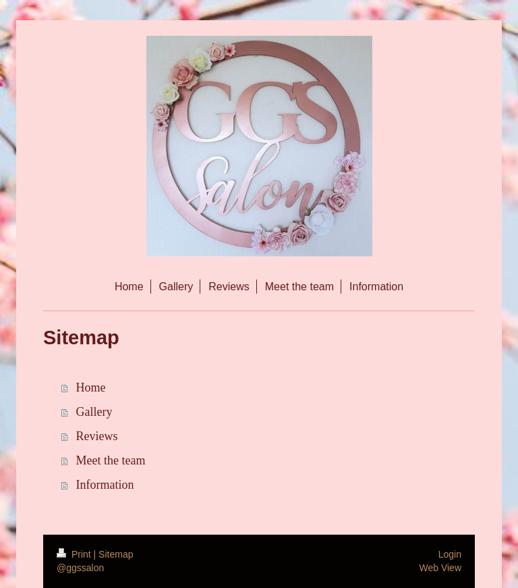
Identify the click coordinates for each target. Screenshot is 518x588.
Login (449, 554)
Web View (440, 567)
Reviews (97, 436)
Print (75, 554)
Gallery (94, 412)
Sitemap (115, 554)
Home (91, 387)
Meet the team (111, 460)
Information (105, 484)
